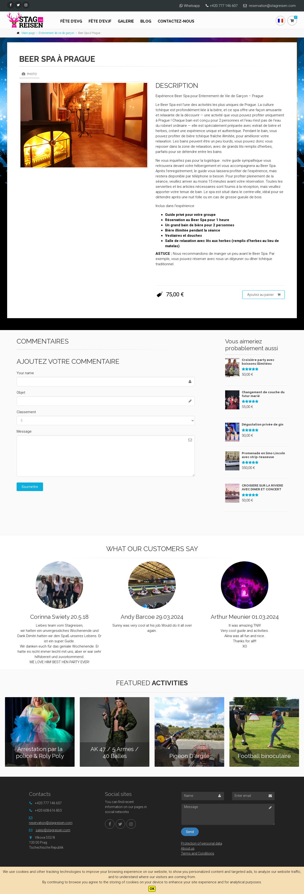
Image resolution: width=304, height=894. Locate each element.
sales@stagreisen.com (53, 830)
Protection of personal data (201, 843)
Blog (145, 21)
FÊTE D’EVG (71, 21)
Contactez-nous (176, 21)
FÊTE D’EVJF (100, 21)
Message (24, 431)
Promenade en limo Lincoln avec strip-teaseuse (263, 455)
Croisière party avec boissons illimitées (258, 361)
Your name (25, 373)
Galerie (126, 21)
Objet (21, 392)
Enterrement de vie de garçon (56, 33)
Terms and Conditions (197, 853)
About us (188, 848)
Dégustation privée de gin (262, 424)
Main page (28, 33)
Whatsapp (192, 6)
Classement (26, 412)
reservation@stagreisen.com (272, 6)
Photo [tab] (29, 74)
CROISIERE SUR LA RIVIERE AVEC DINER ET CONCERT (262, 487)
